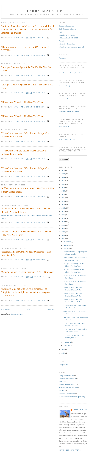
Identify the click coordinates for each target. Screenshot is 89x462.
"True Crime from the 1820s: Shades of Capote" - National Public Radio (25, 135)
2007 (63, 235)
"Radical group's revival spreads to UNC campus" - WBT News (25, 49)
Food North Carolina (66, 99)
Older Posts (51, 309)
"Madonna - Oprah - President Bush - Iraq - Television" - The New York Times (27, 233)
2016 (63, 205)
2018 (63, 198)
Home (28, 309)
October (66, 249)
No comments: (39, 37)
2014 (63, 211)
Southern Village (64, 86)
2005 (63, 350)
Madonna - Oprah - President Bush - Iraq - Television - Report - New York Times (27, 210)
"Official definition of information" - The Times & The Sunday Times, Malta (27, 190)
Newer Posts (5, 309)
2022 (63, 184)
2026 (63, 170)
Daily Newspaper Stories (67, 29)
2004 (63, 353)
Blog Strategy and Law (67, 139)
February (67, 345)
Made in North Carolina (67, 35)
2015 (63, 208)
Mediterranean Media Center (69, 112)
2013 (63, 215)
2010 (63, 225)
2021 (63, 187)
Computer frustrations (66, 26)
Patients (61, 41)
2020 (63, 191)
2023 (63, 181)
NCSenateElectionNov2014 (68, 38)
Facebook (62, 58)
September (67, 342)
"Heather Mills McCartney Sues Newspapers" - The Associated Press (26, 253)
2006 (63, 239)
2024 (63, 177)
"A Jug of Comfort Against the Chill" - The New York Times (27, 69)
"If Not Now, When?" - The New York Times (22, 102)
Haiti (60, 32)
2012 (63, 218)
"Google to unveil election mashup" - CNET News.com (27, 272)
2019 (63, 194)
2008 (63, 232)
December (67, 242)
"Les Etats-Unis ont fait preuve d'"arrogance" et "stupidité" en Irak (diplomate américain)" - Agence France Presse (26, 292)
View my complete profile (70, 450)
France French (64, 126)
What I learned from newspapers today (72, 47)
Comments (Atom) (17, 314)
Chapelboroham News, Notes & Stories (72, 73)
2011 (63, 222)
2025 (63, 174)
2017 (63, 201)
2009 (63, 228)
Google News (63, 365)
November (67, 245)
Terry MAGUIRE (44, 11)
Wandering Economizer (67, 44)
